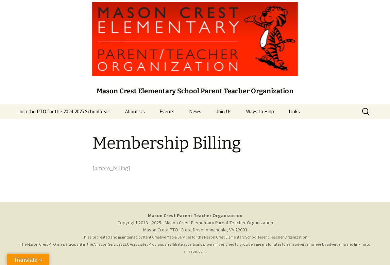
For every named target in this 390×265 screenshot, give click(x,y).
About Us (135, 111)
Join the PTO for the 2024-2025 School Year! (64, 111)
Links (294, 111)
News (195, 111)
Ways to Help (260, 111)
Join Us (224, 111)
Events (166, 111)
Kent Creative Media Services (167, 237)
